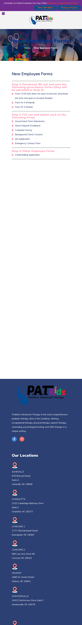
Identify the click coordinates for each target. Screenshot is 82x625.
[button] (45, 7)
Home (27, 47)
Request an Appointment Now (63, 3)
